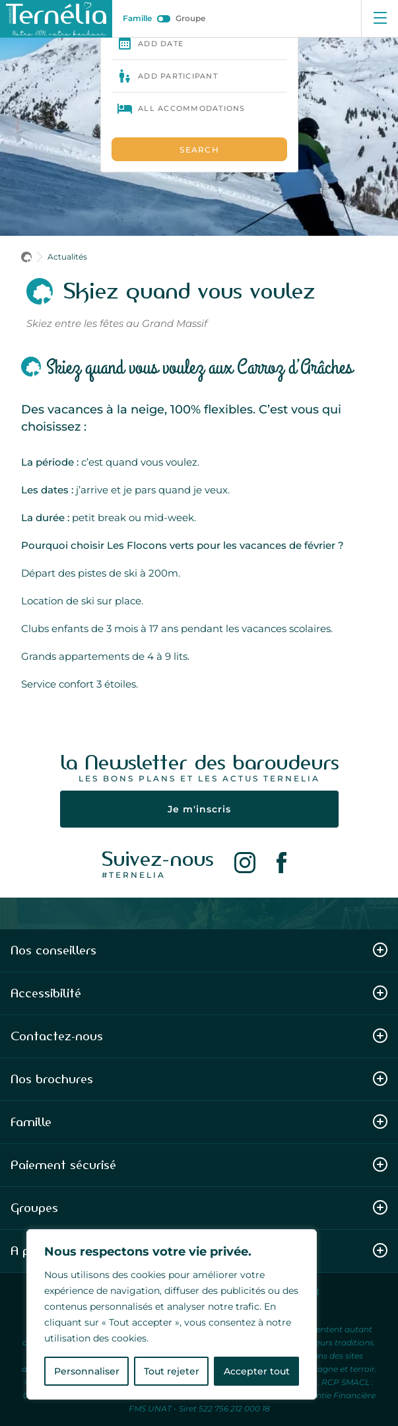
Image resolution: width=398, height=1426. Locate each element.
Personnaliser (86, 1371)
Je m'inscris (199, 809)
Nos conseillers (199, 950)
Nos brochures (199, 1079)
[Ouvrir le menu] (379, 18)
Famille (137, 18)
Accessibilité (199, 993)
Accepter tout (257, 1371)
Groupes (199, 1207)
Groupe (190, 18)
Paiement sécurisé (199, 1164)
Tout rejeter (171, 1371)
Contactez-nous (199, 1036)
